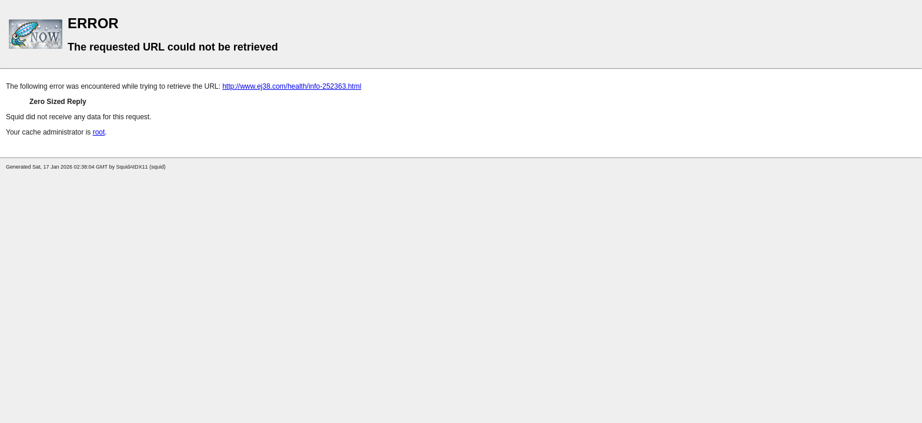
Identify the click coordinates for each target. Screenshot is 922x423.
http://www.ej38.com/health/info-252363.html (291, 86)
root (99, 132)
